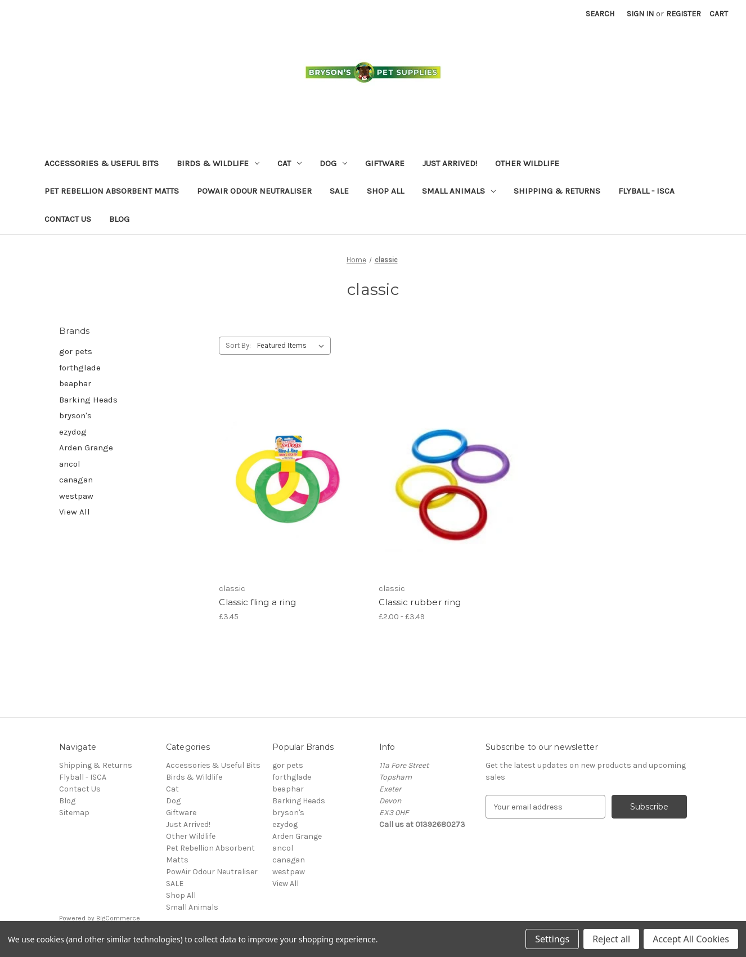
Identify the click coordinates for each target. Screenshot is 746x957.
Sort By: (238, 345)
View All (74, 512)
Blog (119, 219)
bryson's (75, 415)
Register (683, 14)
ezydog (73, 432)
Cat (289, 163)
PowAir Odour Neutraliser (254, 191)
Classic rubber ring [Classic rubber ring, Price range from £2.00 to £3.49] (420, 602)
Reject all (611, 939)
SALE (339, 191)
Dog (333, 163)
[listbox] (292, 345)
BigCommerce (118, 918)
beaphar (75, 383)
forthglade (80, 368)
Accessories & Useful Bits (101, 163)
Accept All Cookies (691, 939)
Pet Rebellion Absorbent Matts (111, 191)
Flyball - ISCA (646, 191)
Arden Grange (86, 447)
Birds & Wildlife (218, 163)
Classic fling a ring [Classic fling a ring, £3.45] (257, 602)
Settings (552, 939)
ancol (69, 464)
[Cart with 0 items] (718, 14)
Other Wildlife (527, 163)
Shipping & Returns (557, 191)
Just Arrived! (450, 163)
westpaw (76, 496)
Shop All (385, 191)
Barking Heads (88, 400)
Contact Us (67, 219)
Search (600, 14)
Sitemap (74, 812)
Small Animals (459, 191)
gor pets (75, 351)
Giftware (385, 163)
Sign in (640, 14)
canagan (76, 480)
